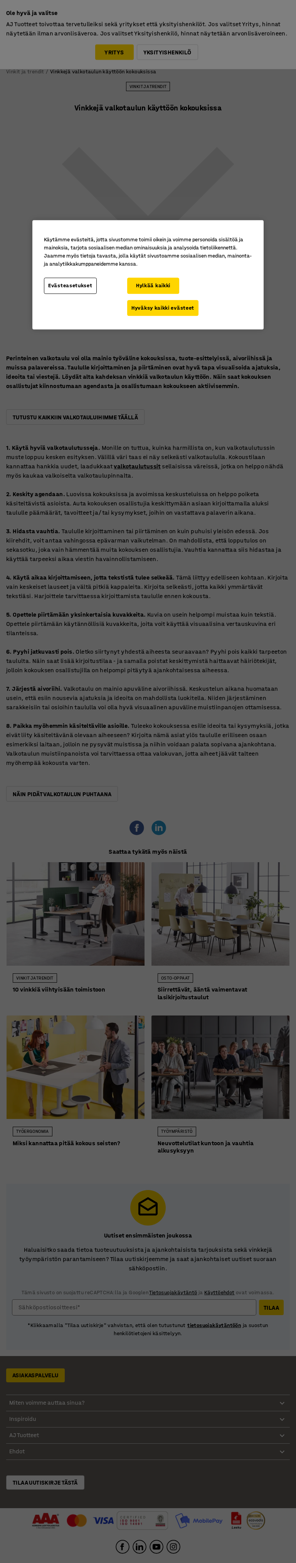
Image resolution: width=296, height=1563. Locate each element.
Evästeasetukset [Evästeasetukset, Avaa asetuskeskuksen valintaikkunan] (70, 285)
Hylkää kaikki (153, 285)
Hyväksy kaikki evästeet (162, 308)
